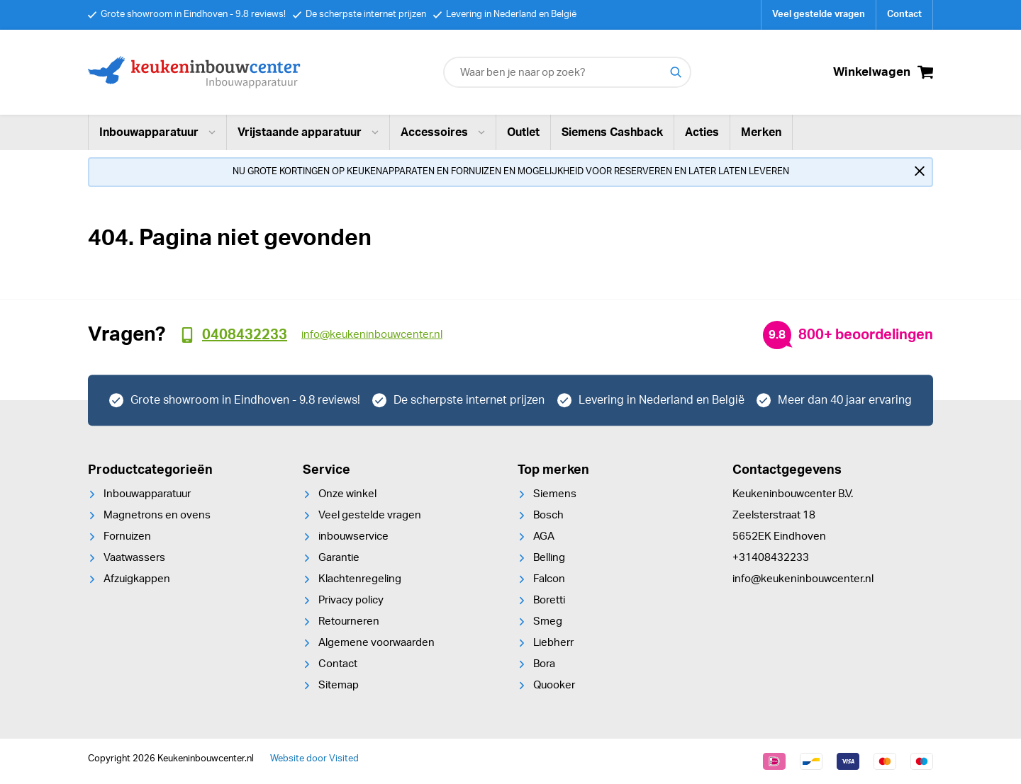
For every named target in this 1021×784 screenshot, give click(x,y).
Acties (702, 132)
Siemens (554, 494)
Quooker (554, 685)
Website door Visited (314, 758)
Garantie (338, 557)
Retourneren (348, 621)
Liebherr (553, 642)
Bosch (548, 515)
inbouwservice (353, 536)
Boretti (549, 600)
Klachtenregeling (359, 579)
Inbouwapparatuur (157, 132)
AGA (543, 536)
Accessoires (443, 132)
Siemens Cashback (612, 132)
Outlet (523, 132)
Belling (549, 557)
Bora (544, 664)
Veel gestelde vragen (818, 14)
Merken (761, 132)
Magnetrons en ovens (157, 515)
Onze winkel (347, 494)
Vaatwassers (134, 557)
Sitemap (338, 685)
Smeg (547, 621)
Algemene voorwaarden (376, 642)
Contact (904, 14)
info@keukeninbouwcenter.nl (803, 579)
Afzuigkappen (137, 579)
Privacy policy (351, 600)
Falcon (549, 579)
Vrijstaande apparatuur (308, 132)
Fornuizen (127, 536)
